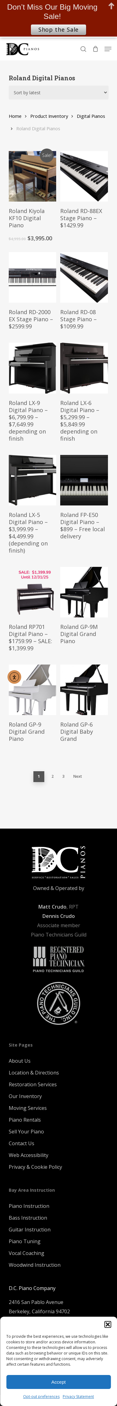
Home (15, 116)
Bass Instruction (28, 1217)
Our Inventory (25, 1096)
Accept (58, 1382)
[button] (108, 1324)
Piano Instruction (29, 1206)
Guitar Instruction (30, 1229)
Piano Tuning (25, 1241)
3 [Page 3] (63, 776)
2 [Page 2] (52, 776)
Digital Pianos (91, 116)
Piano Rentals (25, 1119)
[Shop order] (59, 93)
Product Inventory (49, 116)
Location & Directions (34, 1072)
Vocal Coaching (26, 1253)
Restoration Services (33, 1084)
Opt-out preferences (41, 1396)
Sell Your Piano (26, 1131)
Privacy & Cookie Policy (35, 1167)
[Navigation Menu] (108, 49)
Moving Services (28, 1108)
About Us (20, 1060)
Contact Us (21, 1143)
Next (77, 776)
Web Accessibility (28, 1155)
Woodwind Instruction (35, 1264)
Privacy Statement (78, 1396)
